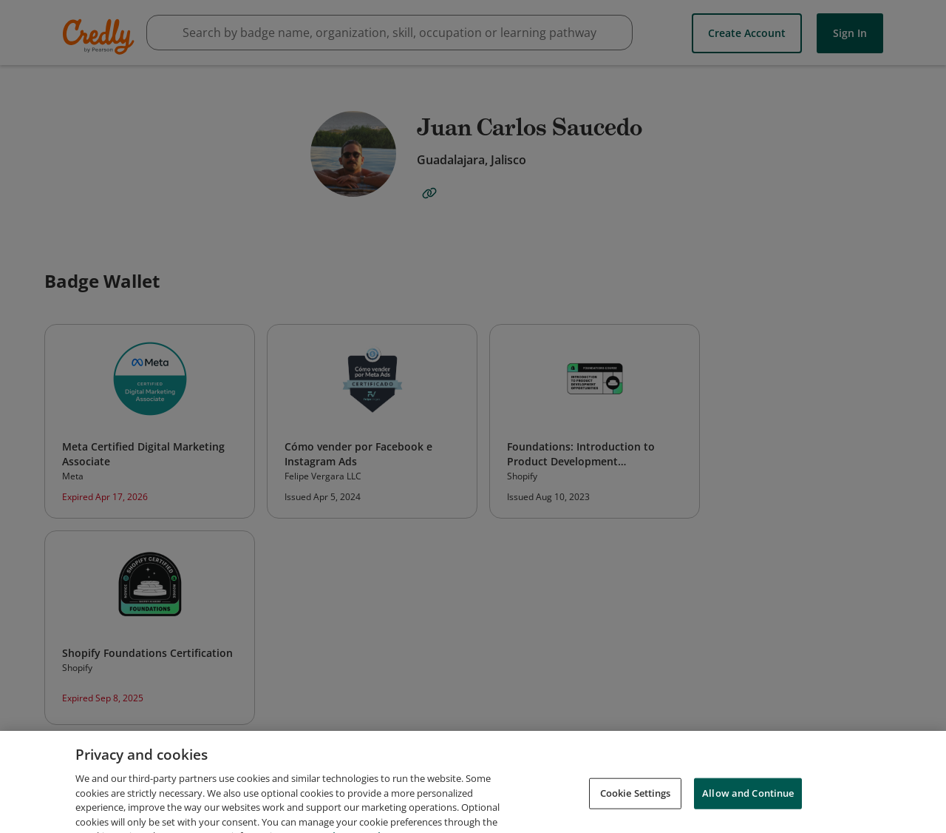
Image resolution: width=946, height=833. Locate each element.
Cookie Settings (635, 806)
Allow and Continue (748, 806)
